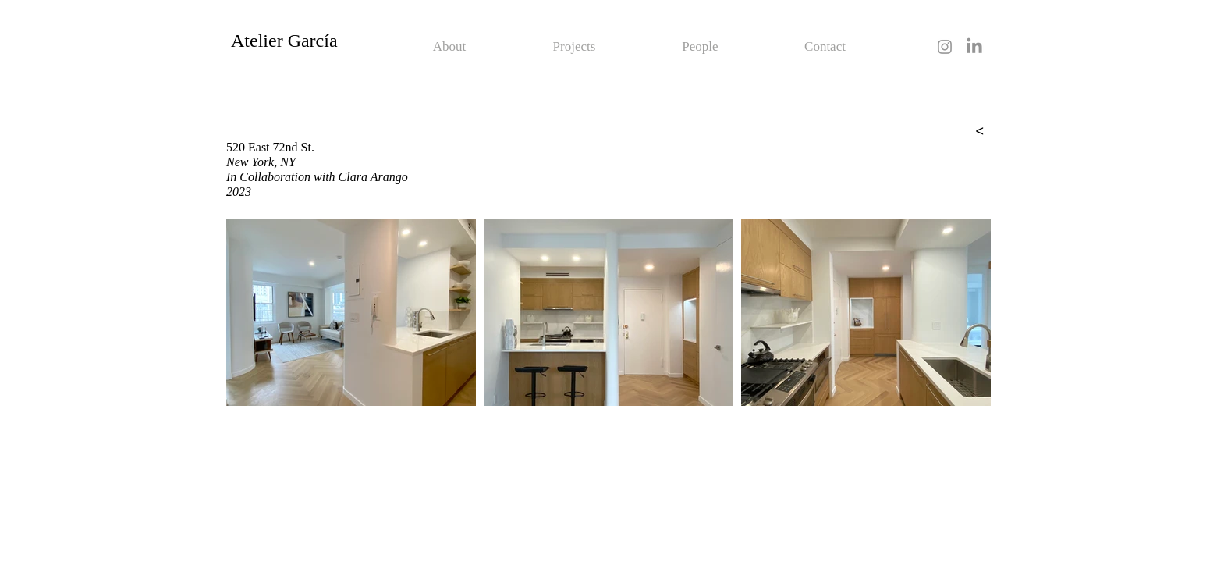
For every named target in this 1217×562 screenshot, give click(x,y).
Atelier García (284, 40)
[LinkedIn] (974, 46)
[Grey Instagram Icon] (944, 46)
